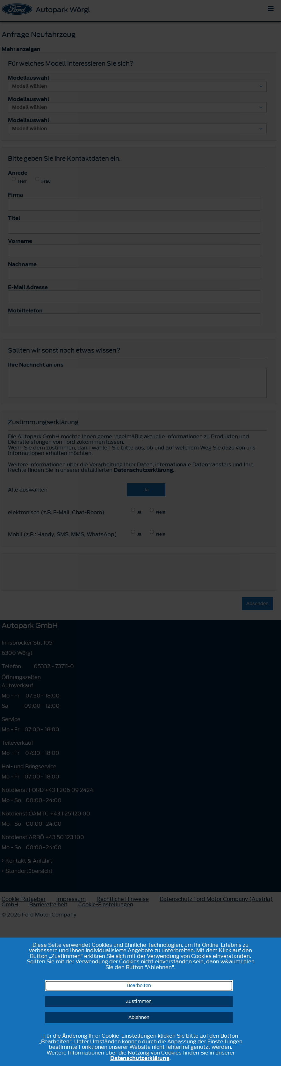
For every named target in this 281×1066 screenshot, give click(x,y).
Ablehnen (138, 1017)
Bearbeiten (139, 985)
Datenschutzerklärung (139, 1058)
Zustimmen (139, 1001)
